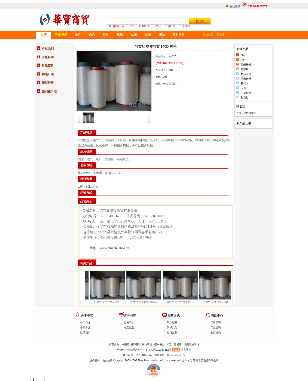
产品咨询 (215, 327)
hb (242, 55)
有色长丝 (48, 57)
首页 (44, 34)
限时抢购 (178, 34)
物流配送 (129, 327)
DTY (243, 59)
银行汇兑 (172, 332)
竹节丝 (245, 69)
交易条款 (129, 322)
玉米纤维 (246, 78)
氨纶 (120, 34)
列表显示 (61, 34)
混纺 (162, 34)
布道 (169, 344)
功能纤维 (48, 74)
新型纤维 (48, 83)
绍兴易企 (159, 344)
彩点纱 (245, 97)
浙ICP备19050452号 (160, 349)
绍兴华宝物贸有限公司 (206, 360)
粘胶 (134, 34)
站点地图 (186, 349)
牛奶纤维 (246, 92)
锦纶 (92, 34)
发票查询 (215, 332)
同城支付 (172, 327)
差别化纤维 (49, 91)
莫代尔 (245, 83)
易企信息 (107, 360)
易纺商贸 (147, 344)
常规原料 (48, 65)
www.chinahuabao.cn (114, 248)
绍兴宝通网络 (191, 344)
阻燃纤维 (246, 64)
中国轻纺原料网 (131, 344)
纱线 (148, 34)
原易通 (178, 344)
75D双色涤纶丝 (247, 112)
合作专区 (85, 327)
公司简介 (85, 322)
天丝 (243, 88)
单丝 (106, 34)
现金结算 (172, 322)
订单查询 (215, 322)
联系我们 (85, 332)
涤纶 (77, 34)
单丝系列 (48, 48)
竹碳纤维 (246, 74)
